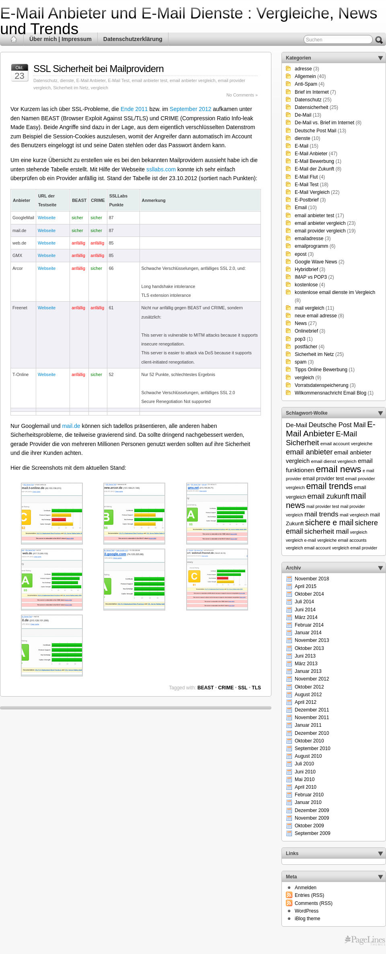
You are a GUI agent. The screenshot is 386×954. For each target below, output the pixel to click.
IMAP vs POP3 (311, 277)
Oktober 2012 (309, 687)
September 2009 (313, 833)
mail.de (71, 426)
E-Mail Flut (306, 177)
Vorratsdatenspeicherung (321, 385)
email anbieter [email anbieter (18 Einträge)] (309, 452)
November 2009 (312, 818)
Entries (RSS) (309, 895)
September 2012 (190, 109)
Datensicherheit (311, 107)
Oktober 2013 (309, 648)
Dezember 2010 (312, 733)
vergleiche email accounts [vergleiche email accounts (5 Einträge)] (342, 540)
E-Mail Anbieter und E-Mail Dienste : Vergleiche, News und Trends (189, 20)
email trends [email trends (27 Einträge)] (329, 486)
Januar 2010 (308, 802)
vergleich (99, 87)
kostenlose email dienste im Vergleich (335, 292)
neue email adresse (316, 316)
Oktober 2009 (309, 826)
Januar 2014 (308, 632)
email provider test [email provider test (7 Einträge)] (323, 478)
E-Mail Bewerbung (314, 161)
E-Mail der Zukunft (314, 169)
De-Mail (303, 115)
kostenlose (306, 285)
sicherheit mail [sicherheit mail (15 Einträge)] (326, 531)
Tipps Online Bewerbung (321, 369)
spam (300, 362)
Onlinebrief (306, 331)
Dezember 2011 (312, 710)
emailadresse (309, 238)
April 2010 (305, 787)
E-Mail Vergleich (312, 192)
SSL (242, 688)
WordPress (306, 911)
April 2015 (305, 586)
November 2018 (312, 579)
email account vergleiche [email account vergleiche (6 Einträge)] (346, 443)
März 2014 (306, 617)
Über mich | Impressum (60, 39)
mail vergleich (309, 308)
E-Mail (301, 146)
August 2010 (308, 756)
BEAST (205, 688)
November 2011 (312, 717)
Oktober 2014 (309, 594)
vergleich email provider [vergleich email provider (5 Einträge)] (355, 547)
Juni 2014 (305, 610)
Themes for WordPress (365, 941)
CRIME (226, 688)
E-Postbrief (306, 200)
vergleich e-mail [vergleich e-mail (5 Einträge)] (301, 540)
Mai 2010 (304, 779)
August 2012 (308, 694)
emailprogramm (311, 246)
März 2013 (306, 663)
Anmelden (305, 887)
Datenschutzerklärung (132, 39)
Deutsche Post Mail (315, 131)
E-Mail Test (118, 80)
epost (300, 254)
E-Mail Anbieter (91, 80)
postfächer (306, 347)
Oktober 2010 (309, 741)
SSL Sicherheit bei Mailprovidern (98, 68)
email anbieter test (149, 80)
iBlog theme (307, 918)
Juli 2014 (304, 601)
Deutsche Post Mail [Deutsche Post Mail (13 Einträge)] (336, 424)
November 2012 (312, 679)
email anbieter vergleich (193, 80)
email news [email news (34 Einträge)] (338, 469)
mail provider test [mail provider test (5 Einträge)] (322, 506)
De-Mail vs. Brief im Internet (324, 122)
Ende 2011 (134, 109)
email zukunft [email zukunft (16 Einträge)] (329, 496)
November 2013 (312, 640)
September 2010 (313, 748)
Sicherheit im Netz (70, 87)
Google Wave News (316, 262)
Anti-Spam (306, 84)
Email (301, 207)
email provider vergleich (320, 231)
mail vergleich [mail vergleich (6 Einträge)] (354, 514)
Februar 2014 (309, 625)
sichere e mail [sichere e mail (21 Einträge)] (329, 522)
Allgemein (305, 76)
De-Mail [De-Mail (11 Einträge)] (296, 424)
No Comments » (242, 95)
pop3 (300, 339)
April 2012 (305, 702)
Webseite (46, 217)
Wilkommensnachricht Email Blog (330, 393)
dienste (67, 80)
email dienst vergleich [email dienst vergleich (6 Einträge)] (333, 461)
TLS (256, 688)
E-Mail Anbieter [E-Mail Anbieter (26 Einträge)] (331, 428)
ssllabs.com (161, 169)
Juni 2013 (305, 656)
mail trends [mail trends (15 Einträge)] (321, 514)
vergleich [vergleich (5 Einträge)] (359, 532)
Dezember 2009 (312, 810)
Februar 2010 (309, 795)
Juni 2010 (305, 772)
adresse (303, 69)
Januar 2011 (308, 725)
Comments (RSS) (314, 903)
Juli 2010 (304, 764)
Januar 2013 (308, 671)
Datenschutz (45, 80)
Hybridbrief (306, 269)
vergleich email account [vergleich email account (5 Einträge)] (308, 547)
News (301, 323)
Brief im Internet (312, 92)
